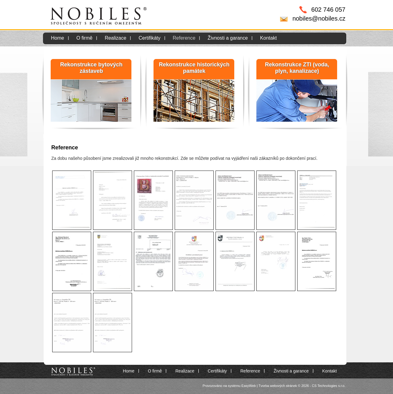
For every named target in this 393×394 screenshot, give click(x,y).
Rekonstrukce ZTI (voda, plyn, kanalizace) (297, 67)
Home (57, 38)
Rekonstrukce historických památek (194, 67)
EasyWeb (248, 386)
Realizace (115, 38)
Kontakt (268, 38)
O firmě (84, 38)
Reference (184, 38)
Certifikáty (149, 38)
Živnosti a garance (228, 38)
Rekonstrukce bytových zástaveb (91, 67)
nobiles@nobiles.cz (318, 18)
